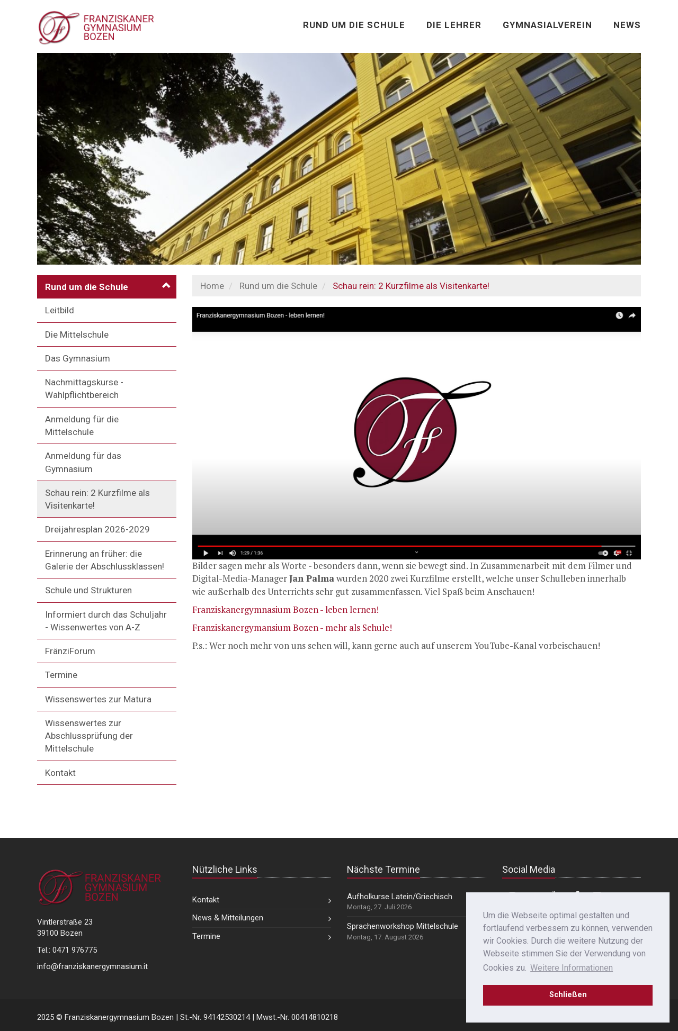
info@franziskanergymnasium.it (92, 966)
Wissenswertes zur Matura (98, 699)
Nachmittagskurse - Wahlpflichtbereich (84, 388)
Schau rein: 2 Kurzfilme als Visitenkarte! (97, 499)
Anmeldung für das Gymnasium (83, 462)
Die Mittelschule (77, 334)
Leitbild (59, 310)
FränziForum (70, 651)
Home (212, 286)
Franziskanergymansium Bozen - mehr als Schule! (292, 627)
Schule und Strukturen (88, 590)
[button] (106, 287)
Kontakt (60, 772)
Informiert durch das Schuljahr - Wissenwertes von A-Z (106, 620)
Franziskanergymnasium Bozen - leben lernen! (285, 609)
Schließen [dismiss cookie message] (568, 994)
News (627, 25)
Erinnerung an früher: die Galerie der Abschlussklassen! (104, 560)
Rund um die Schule (354, 25)
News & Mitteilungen (227, 918)
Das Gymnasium (77, 358)
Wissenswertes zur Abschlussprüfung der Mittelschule (89, 736)
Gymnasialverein (547, 25)
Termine (61, 675)
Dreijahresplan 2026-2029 (97, 529)
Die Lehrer (453, 25)
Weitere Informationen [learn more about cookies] (571, 968)
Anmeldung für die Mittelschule (82, 425)
